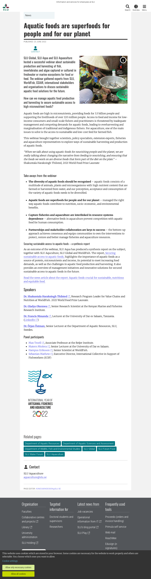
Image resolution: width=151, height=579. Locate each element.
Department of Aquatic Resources (42, 443)
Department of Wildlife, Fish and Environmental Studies (52, 449)
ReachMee (110, 538)
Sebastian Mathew (39, 353)
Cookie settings (10, 561)
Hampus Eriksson (39, 350)
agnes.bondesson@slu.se (48, 489)
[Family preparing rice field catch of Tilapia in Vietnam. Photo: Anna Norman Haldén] (123, 60)
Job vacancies (85, 511)
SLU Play (82, 532)
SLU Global (89, 449)
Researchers (56, 526)
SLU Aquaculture (55, 454)
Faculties (27, 511)
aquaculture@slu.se (35, 477)
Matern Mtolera (38, 346)
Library (25, 527)
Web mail (110, 532)
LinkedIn (30, 319)
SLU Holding (28, 542)
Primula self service (115, 526)
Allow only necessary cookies (18, 567)
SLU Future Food (106, 449)
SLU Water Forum (34, 454)
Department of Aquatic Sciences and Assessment (88, 443)
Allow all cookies (18, 574)
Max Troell (35, 342)
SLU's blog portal (86, 527)
